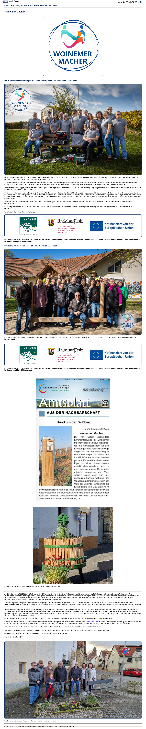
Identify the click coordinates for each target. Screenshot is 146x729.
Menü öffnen (11, 1)
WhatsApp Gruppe (92, 622)
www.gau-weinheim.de (67, 726)
